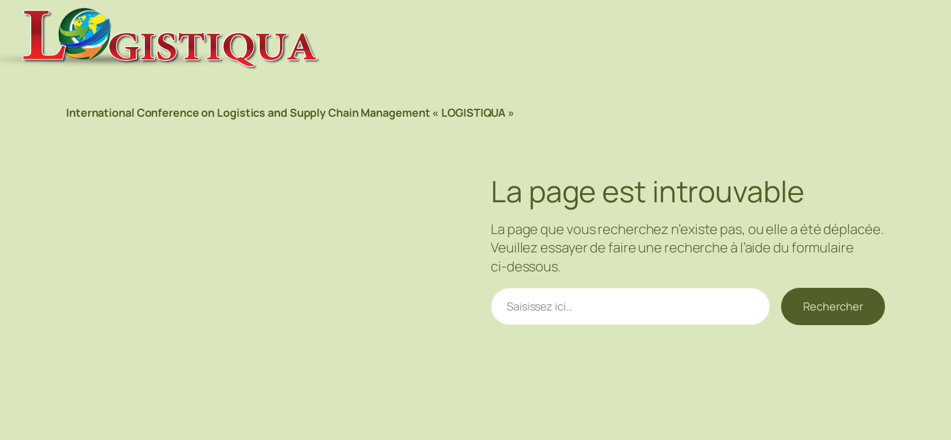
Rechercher (833, 306)
